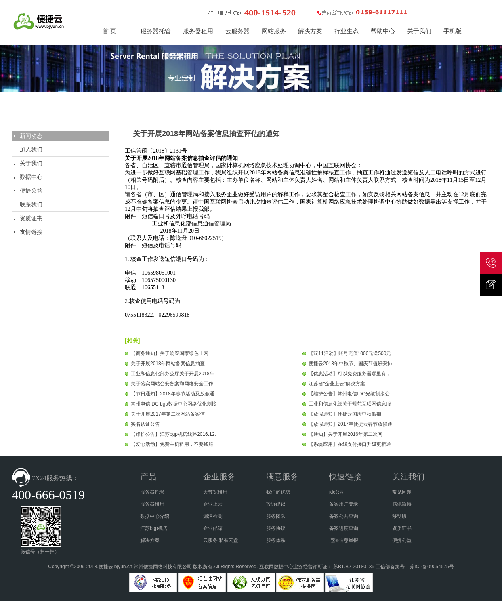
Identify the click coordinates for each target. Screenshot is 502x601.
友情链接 (31, 232)
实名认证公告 (145, 424)
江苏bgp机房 (154, 528)
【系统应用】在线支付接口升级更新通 (350, 444)
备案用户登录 (343, 504)
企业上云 (213, 504)
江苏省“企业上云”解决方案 (337, 384)
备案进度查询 (343, 528)
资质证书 (31, 218)
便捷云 (106, 566)
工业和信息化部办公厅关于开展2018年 (172, 373)
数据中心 (31, 177)
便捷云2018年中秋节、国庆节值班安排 (350, 363)
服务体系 (276, 540)
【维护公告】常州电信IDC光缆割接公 (349, 394)
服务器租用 (152, 504)
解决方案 (150, 540)
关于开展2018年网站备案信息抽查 (168, 363)
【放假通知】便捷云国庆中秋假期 (345, 414)
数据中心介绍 (154, 516)
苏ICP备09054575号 (432, 566)
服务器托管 (152, 492)
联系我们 (31, 204)
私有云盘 (228, 540)
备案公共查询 (343, 516)
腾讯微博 (402, 504)
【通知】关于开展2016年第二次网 (345, 434)
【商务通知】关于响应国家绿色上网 (169, 353)
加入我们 (31, 149)
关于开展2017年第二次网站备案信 (168, 414)
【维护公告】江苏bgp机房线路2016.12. (173, 434)
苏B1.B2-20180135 (353, 566)
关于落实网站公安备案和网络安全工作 (172, 384)
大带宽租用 (215, 492)
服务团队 (276, 516)
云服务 (210, 540)
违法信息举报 (343, 540)
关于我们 (31, 163)
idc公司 (337, 492)
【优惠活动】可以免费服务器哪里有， (350, 373)
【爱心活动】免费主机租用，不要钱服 (172, 444)
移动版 (399, 516)
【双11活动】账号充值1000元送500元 (350, 353)
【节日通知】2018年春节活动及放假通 (172, 394)
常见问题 (402, 492)
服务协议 (276, 528)
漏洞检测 (213, 516)
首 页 (109, 31)
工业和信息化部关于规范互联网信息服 (350, 404)
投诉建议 (276, 504)
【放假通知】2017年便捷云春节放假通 (350, 424)
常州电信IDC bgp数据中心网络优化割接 (173, 404)
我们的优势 (278, 492)
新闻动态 (31, 135)
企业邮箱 (213, 528)
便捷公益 (31, 190)
